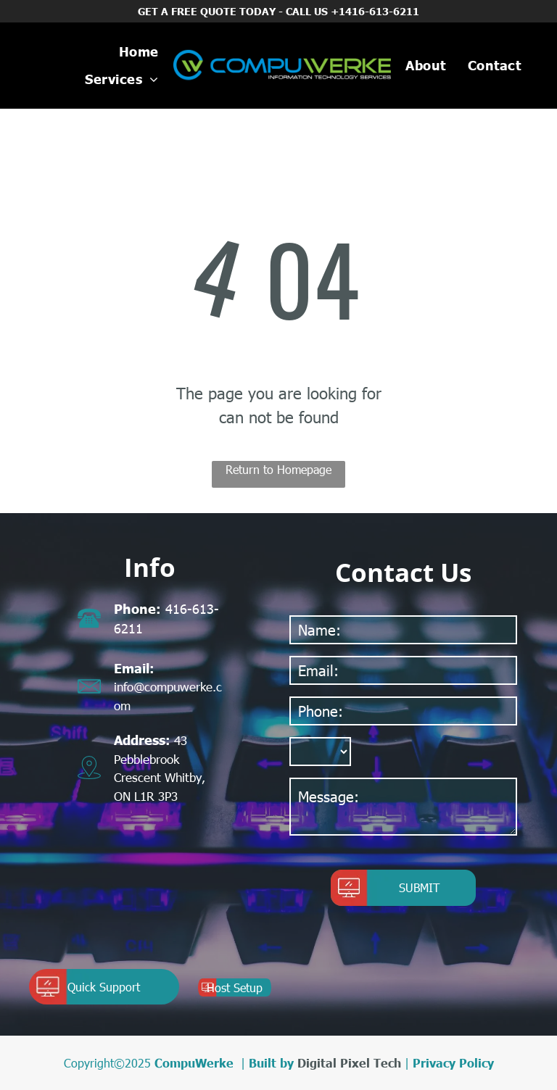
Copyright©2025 (107, 1062)
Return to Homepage (278, 469)
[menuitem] (139, 51)
